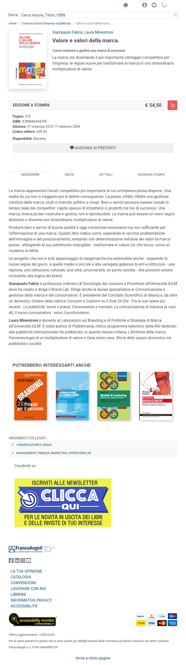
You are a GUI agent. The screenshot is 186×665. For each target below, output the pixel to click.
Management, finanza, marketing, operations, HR (53, 453)
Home (12, 23)
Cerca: (13, 15)
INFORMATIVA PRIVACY (31, 600)
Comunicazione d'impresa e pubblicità (46, 23)
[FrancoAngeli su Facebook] (11, 561)
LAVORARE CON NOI (28, 588)
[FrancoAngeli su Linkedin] (17, 561)
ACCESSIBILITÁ (24, 606)
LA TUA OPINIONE (26, 571)
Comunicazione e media (34, 445)
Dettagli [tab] (105, 174)
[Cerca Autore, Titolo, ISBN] (95, 15)
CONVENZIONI (23, 583)
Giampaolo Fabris (67, 32)
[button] (124, 5)
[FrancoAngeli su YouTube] (28, 561)
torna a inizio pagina (93, 658)
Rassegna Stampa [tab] (151, 174)
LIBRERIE (18, 594)
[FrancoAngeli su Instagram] (22, 561)
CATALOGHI (21, 577)
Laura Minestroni (98, 32)
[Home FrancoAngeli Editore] (25, 6)
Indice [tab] (69, 174)
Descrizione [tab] (30, 174)
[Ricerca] (175, 15)
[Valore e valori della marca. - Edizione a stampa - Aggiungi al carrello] (172, 105)
